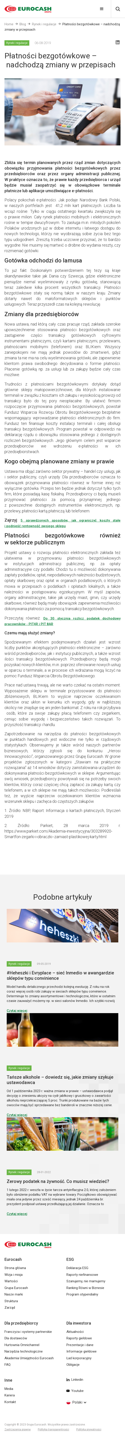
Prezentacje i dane (79, 1345)
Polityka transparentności (53, 1429)
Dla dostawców (15, 1338)
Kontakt (10, 1402)
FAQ (7, 1365)
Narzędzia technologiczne (23, 1351)
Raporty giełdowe (79, 1338)
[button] (101, 9)
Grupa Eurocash (16, 1288)
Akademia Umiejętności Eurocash (29, 1358)
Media (8, 1389)
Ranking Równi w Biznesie (85, 1288)
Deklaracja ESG (77, 1268)
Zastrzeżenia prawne (17, 1429)
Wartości (11, 1281)
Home (8, 24)
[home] (25, 9)
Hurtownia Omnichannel (21, 1345)
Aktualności (75, 1332)
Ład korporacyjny (78, 1358)
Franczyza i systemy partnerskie (28, 1332)
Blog (22, 24)
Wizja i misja (13, 1275)
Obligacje (73, 1365)
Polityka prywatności (88, 1429)
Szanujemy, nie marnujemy (85, 1281)
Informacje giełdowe (81, 1351)
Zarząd (9, 1308)
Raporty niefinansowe (82, 1275)
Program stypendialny (82, 1294)
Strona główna (15, 1268)
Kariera (9, 1395)
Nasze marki (13, 1294)
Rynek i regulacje (44, 24)
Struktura (11, 1301)
